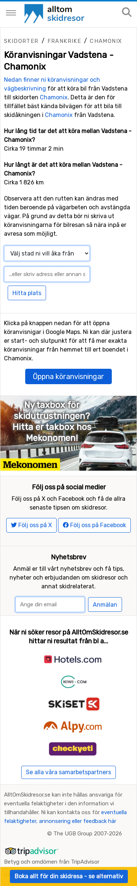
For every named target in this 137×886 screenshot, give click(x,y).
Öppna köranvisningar (68, 376)
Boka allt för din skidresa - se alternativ (69, 876)
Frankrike (64, 41)
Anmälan (105, 604)
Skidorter (21, 41)
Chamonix (106, 41)
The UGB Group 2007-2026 (87, 833)
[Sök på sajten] (127, 13)
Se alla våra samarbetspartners (68, 772)
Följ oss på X (31, 525)
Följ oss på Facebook (94, 525)
